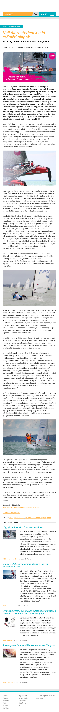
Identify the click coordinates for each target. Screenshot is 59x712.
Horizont (6, 701)
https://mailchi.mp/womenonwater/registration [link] (21, 507)
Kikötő (5, 703)
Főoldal (5, 26)
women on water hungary (35, 518)
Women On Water (14, 26)
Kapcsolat (22, 701)
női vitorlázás (19, 518)
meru (49, 518)
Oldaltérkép (23, 703)
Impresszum (23, 696)
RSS (20, 706)
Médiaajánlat (23, 698)
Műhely (5, 706)
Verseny (5, 698)
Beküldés (6, 708)
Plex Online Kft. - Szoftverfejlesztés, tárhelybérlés (49, 700)
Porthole (29, 5)
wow (11, 518)
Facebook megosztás (11, 512)
